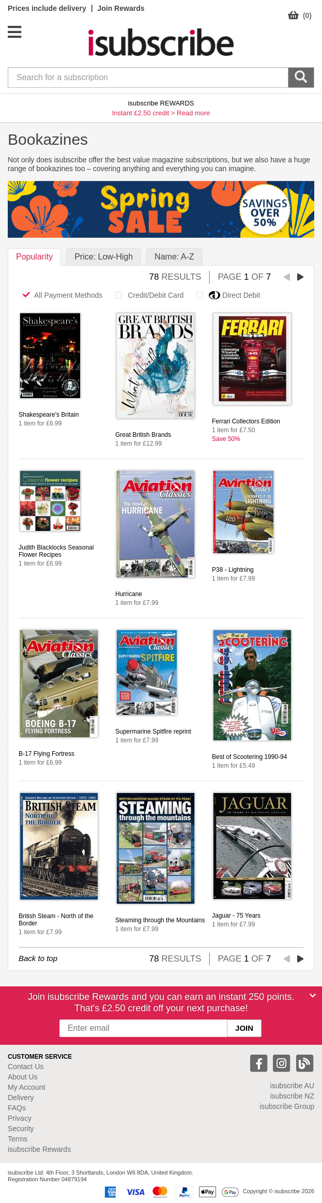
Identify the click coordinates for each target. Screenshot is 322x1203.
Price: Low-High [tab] (103, 256)
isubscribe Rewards (39, 1149)
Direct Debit (225, 295)
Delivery (21, 1097)
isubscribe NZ (292, 1096)
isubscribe (292, 1086)
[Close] (312, 995)
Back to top (38, 958)
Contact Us (25, 1066)
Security (21, 1128)
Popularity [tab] (34, 256)
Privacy (20, 1118)
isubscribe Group (286, 1106)
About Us (23, 1077)
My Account (26, 1087)
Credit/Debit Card (146, 295)
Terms (17, 1139)
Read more (193, 113)
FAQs (17, 1108)
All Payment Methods (59, 295)
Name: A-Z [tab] (174, 256)
